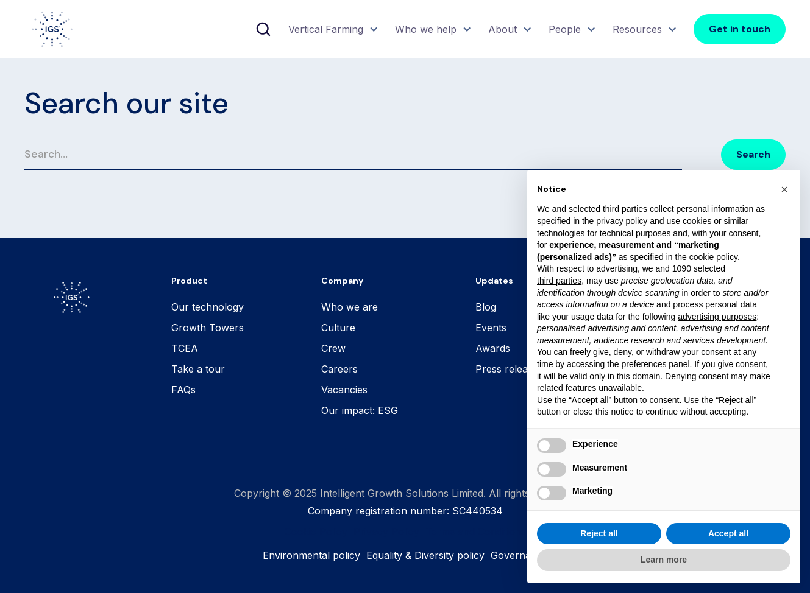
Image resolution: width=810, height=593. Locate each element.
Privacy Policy (386, 531)
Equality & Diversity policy (425, 555)
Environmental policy (311, 555)
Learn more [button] (664, 559)
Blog (485, 307)
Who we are (349, 307)
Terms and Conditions (475, 531)
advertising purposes (717, 316)
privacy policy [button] (621, 221)
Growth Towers (207, 327)
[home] (52, 29)
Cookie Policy (316, 531)
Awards (492, 348)
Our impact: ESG (359, 410)
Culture (338, 327)
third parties (559, 281)
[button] (332, 29)
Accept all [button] (728, 533)
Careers (339, 369)
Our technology (207, 307)
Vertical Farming (325, 29)
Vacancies (344, 390)
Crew (333, 348)
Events (490, 327)
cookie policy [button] (713, 257)
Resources (637, 29)
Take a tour (198, 369)
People (565, 29)
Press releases (509, 369)
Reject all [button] (598, 533)
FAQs (183, 390)
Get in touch (739, 29)
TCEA (184, 348)
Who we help (426, 29)
